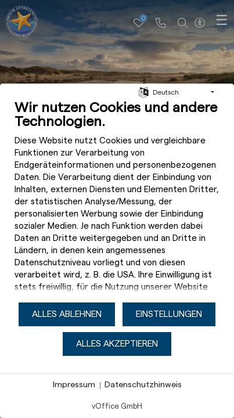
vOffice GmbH (117, 406)
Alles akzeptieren (117, 343)
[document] (117, 200)
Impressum (74, 385)
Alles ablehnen (67, 314)
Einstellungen (169, 314)
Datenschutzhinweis (143, 385)
